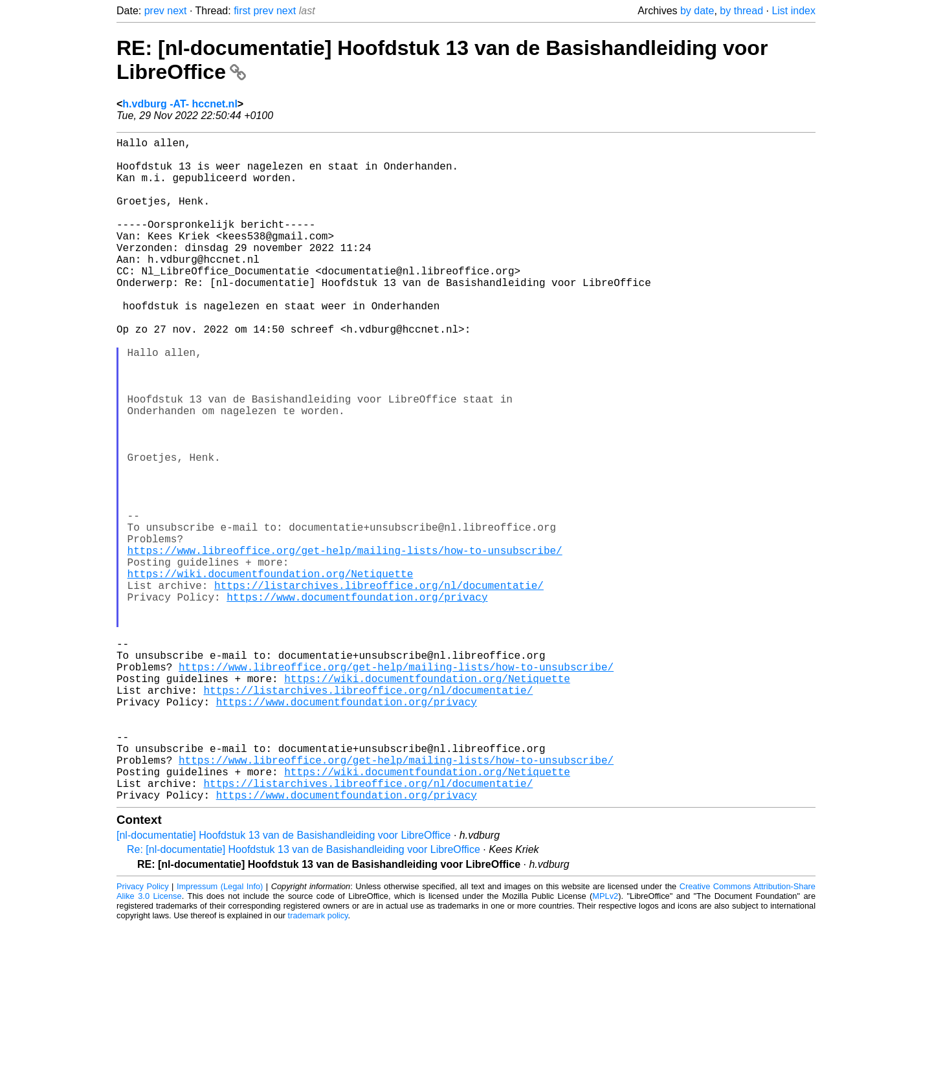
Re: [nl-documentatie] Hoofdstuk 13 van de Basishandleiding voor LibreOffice (303, 996)
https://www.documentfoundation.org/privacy (357, 700)
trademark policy (318, 1063)
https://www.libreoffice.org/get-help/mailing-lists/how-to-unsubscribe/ (345, 643)
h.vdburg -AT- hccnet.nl (179, 103)
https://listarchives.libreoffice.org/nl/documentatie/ (379, 686)
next (176, 10)
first (242, 10)
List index (793, 10)
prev (154, 10)
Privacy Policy (142, 1034)
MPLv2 (605, 1043)
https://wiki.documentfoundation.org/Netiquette (271, 672)
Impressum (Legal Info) (220, 1034)
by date (697, 10)
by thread (741, 10)
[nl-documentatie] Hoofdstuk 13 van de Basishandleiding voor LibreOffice (283, 982)
